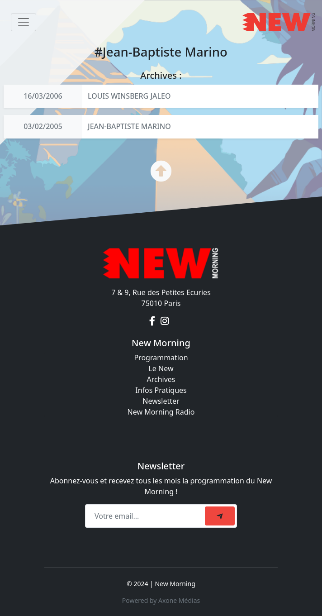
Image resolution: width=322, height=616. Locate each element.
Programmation (161, 358)
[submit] (220, 515)
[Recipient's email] (146, 515)
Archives (161, 379)
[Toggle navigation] (23, 22)
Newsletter (160, 401)
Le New (160, 368)
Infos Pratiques (161, 390)
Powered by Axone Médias (161, 600)
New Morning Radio (161, 412)
